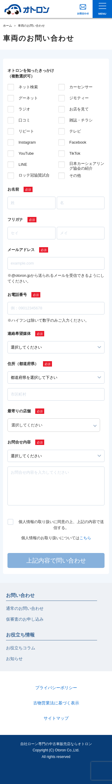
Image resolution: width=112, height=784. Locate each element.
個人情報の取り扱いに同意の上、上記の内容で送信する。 (61, 524)
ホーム (7, 25)
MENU (102, 13)
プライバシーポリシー (56, 687)
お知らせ (14, 658)
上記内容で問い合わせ (56, 560)
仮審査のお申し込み (25, 619)
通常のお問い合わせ (25, 608)
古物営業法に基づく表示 (56, 703)
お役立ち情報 (20, 634)
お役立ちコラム (20, 647)
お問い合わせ (20, 595)
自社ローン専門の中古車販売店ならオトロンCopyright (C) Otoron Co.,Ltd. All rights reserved (56, 750)
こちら (85, 538)
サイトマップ (56, 718)
